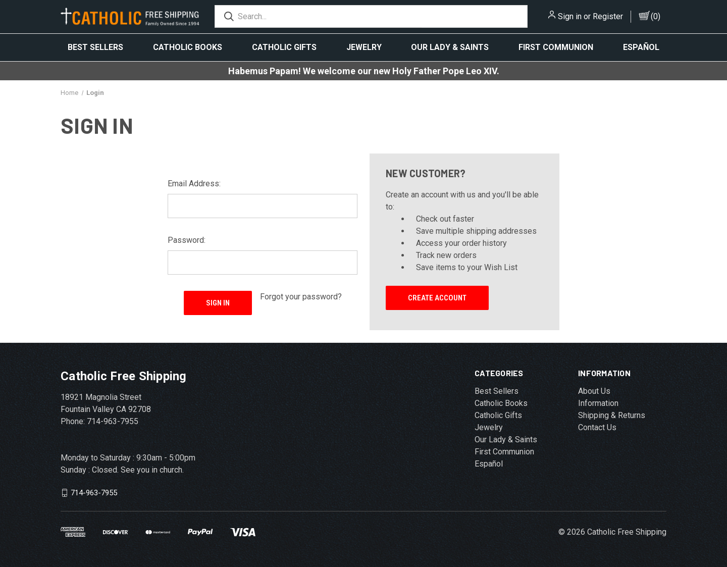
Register (608, 16)
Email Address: (194, 183)
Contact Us (597, 427)
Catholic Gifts (284, 47)
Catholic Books (187, 47)
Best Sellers (95, 47)
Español (641, 47)
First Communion (555, 47)
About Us (594, 391)
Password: (186, 240)
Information (598, 403)
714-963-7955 (94, 492)
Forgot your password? (301, 296)
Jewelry (364, 47)
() (655, 16)
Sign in (570, 16)
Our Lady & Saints (450, 47)
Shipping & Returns (611, 415)
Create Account (437, 297)
